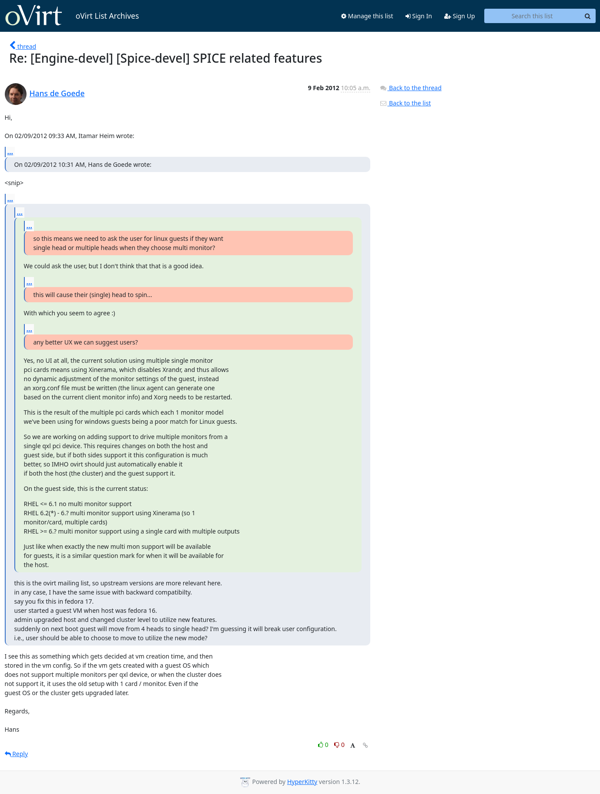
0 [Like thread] (324, 744)
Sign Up (459, 16)
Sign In (419, 16)
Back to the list (405, 103)
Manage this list (367, 16)
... (10, 151)
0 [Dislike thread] (339, 744)
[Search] (588, 16)
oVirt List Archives (72, 16)
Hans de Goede (57, 93)
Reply (16, 754)
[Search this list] (532, 16)
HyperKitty (302, 781)
